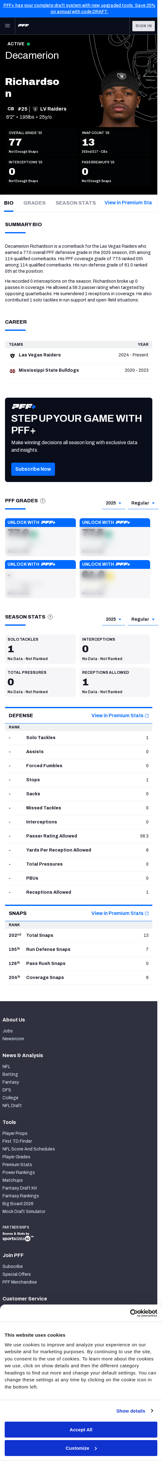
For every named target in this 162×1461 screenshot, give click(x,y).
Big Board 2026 (17, 1203)
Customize (81, 1448)
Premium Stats (17, 1164)
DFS (6, 1090)
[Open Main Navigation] (7, 26)
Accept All (81, 1429)
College (10, 1098)
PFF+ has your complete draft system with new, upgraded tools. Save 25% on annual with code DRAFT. (79, 8)
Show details (130, 1411)
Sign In (143, 26)
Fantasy (10, 1082)
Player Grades (16, 1157)
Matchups (12, 1180)
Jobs (7, 1031)
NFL (6, 1066)
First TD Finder (17, 1141)
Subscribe (12, 1266)
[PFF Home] (23, 26)
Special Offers (16, 1274)
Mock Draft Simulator (23, 1211)
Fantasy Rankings (20, 1196)
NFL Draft (12, 1105)
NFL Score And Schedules (28, 1149)
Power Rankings (18, 1172)
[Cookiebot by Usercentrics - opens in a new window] (130, 1313)
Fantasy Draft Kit (19, 1188)
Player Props (14, 1133)
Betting (10, 1074)
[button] (33, 479)
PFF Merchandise (19, 1282)
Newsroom (13, 1038)
